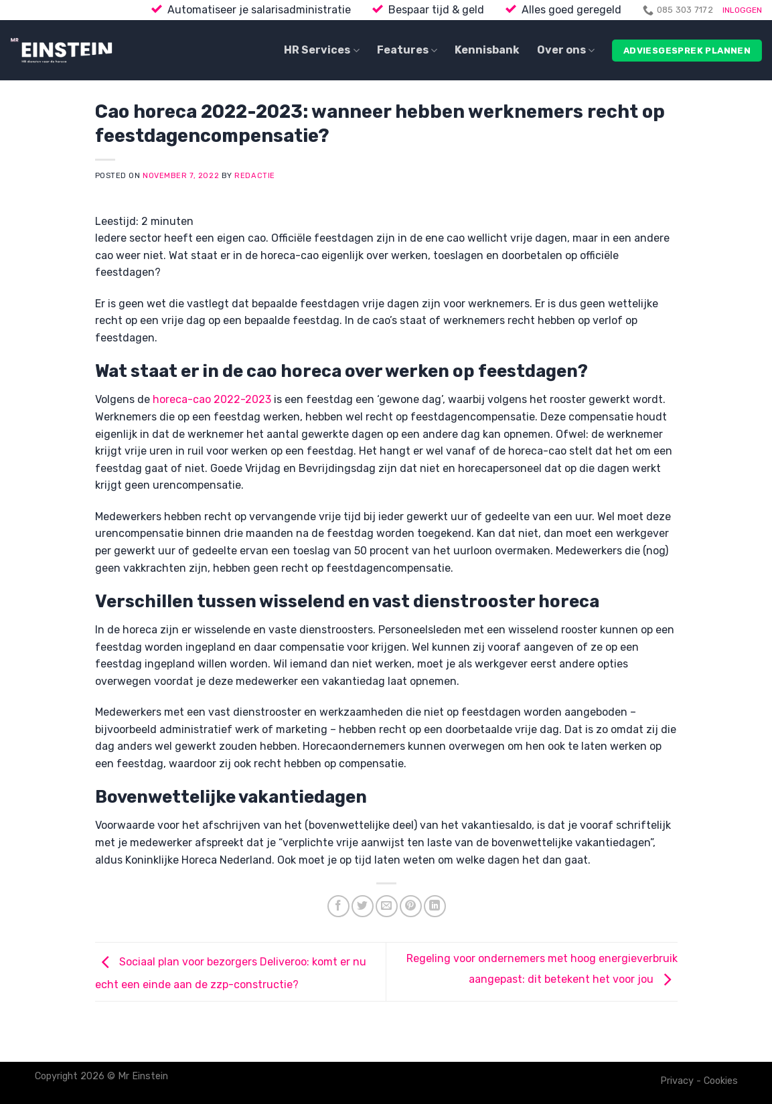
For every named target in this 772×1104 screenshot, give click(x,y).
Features (407, 50)
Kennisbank (487, 50)
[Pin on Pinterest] (411, 906)
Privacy (677, 1081)
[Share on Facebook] (338, 906)
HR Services (321, 50)
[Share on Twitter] (363, 906)
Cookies (721, 1081)
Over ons (566, 50)
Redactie (254, 175)
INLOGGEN (742, 10)
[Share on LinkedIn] (435, 906)
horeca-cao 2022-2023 (212, 399)
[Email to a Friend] (387, 906)
